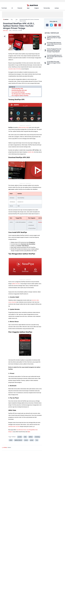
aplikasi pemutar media (23, 127)
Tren (37, 440)
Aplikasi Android (18, 440)
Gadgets (36, 8)
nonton (26, 440)
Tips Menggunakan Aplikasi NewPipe (21, 93)
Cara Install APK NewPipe (18, 92)
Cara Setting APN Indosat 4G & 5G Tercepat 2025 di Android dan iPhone (54, 57)
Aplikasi (30, 436)
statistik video (31, 152)
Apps (28, 8)
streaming (37, 436)
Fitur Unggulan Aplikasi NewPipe (20, 95)
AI (12, 8)
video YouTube (14, 426)
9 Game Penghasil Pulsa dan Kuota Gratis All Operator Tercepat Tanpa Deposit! (54, 50)
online (10, 440)
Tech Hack (4, 8)
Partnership (47, 8)
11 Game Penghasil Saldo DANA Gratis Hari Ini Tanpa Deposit (54, 38)
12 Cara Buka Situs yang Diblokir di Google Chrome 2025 (53, 63)
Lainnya (57, 8)
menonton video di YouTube (14, 68)
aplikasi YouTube (16, 283)
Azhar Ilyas (5, 30)
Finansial (20, 8)
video (25, 436)
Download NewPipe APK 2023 (19, 90)
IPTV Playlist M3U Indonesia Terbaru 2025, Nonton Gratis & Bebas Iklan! (54, 44)
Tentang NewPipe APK (17, 88)
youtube (20, 436)
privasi (31, 440)
